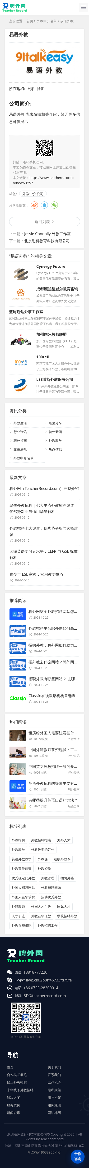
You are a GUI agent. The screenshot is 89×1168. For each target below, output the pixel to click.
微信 (54, 205)
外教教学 (55, 440)
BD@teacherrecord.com (44, 995)
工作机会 (54, 1082)
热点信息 (55, 449)
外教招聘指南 (41, 840)
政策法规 (20, 449)
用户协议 (54, 1097)
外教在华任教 (41, 916)
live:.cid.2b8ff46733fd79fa (49, 980)
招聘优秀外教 (51, 897)
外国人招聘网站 (23, 887)
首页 (30, 21)
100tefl (42, 357)
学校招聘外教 (67, 916)
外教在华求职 (22, 925)
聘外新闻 (55, 431)
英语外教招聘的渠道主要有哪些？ (56, 783)
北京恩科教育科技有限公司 (47, 240)
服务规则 (54, 1105)
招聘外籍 (67, 878)
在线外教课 (62, 859)
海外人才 (63, 840)
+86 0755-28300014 (40, 987)
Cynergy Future (51, 266)
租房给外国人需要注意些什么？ (55, 732)
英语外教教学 (22, 859)
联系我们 (54, 1074)
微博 (34, 205)
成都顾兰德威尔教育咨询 (57, 289)
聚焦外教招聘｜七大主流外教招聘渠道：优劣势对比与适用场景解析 (43, 508)
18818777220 (35, 972)
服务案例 (13, 1105)
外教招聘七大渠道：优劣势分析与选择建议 (43, 531)
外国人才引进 (41, 906)
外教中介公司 (33, 193)
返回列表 (42, 221)
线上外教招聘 (17, 1082)
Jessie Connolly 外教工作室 (47, 233)
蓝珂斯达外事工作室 (26, 311)
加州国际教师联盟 (51, 334)
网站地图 (54, 1112)
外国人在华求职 (23, 897)
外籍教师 (18, 906)
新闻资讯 (13, 1112)
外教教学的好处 (42, 849)
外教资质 (44, 868)
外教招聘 (18, 840)
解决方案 (13, 1097)
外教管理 (47, 878)
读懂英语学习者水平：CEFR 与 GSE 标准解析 (43, 554)
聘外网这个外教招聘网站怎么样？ (56, 611)
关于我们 (54, 1067)
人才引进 (18, 916)
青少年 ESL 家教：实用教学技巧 (36, 574)
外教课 (43, 859)
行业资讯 (20, 431)
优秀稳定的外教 (23, 878)
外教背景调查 (22, 868)
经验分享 (55, 423)
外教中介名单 (47, 21)
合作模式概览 (17, 1074)
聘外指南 (20, 440)
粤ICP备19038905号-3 (44, 1152)
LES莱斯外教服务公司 (54, 379)
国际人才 (63, 906)
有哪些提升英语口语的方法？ (53, 800)
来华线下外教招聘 (20, 1090)
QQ (44, 205)
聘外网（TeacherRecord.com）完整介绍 (44, 488)
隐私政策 (54, 1090)
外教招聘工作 (48, 925)
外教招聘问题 (51, 887)
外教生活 (20, 423)
